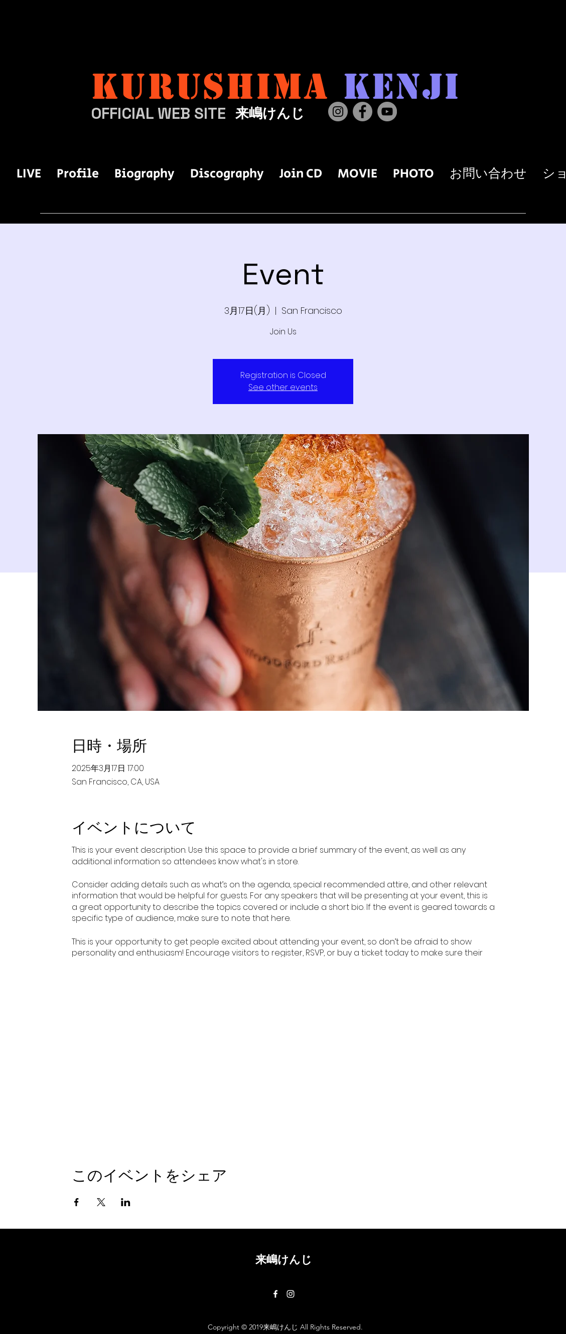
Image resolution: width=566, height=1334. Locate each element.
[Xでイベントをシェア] (101, 1202)
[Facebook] (362, 111)
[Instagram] (338, 111)
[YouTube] (387, 111)
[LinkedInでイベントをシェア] (125, 1202)
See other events (283, 387)
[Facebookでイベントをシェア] (76, 1202)
